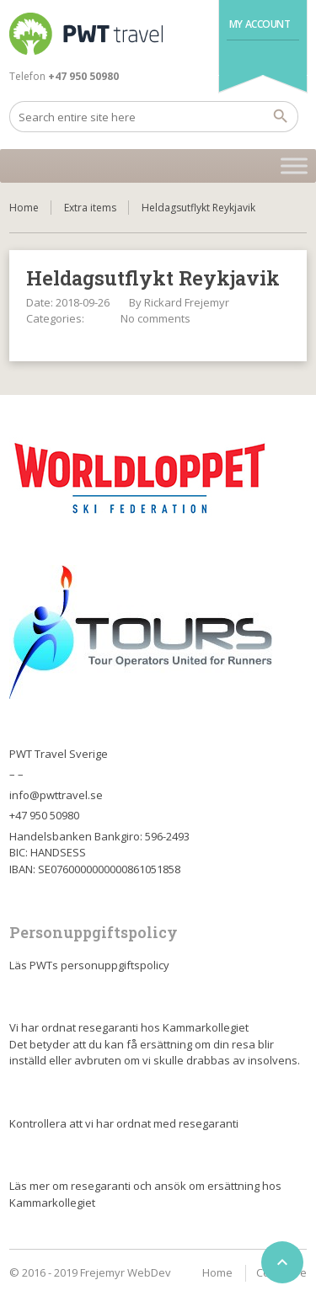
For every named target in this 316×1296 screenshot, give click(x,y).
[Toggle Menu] (294, 165)
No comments (155, 318)
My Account (260, 24)
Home (24, 207)
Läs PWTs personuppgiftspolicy (89, 965)
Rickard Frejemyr (186, 302)
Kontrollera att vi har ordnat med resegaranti (123, 1123)
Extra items (90, 207)
